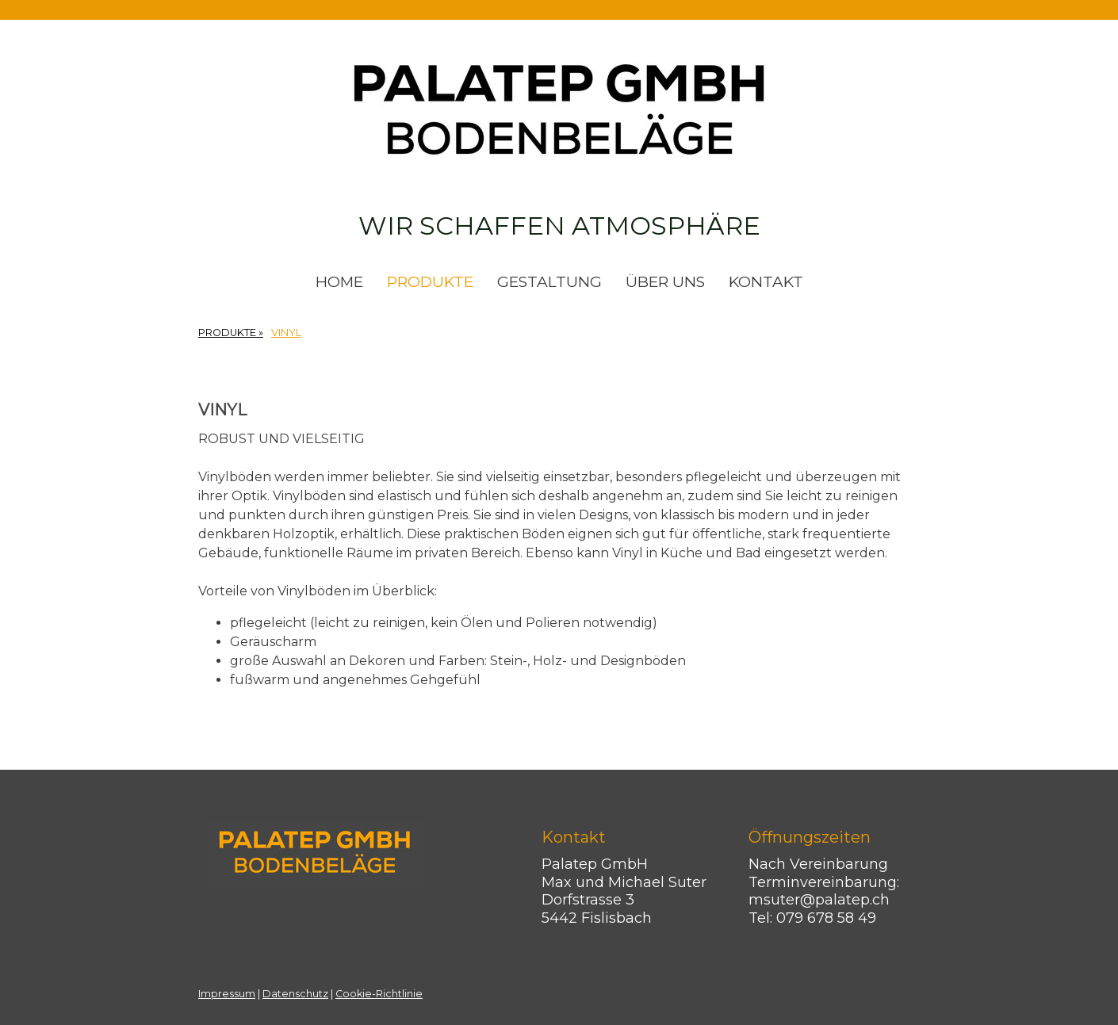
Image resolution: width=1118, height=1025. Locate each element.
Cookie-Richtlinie (379, 994)
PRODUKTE (430, 282)
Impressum (226, 994)
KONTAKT (766, 282)
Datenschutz (295, 994)
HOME (339, 282)
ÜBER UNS (665, 282)
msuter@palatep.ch (823, 899)
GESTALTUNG (549, 282)
